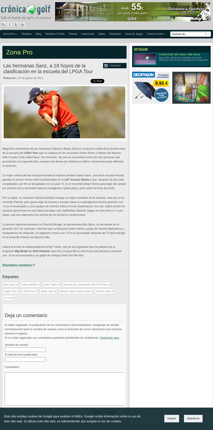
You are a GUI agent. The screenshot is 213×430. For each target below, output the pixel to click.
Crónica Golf (154, 33)
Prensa (73, 33)
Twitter (18, 24)
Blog (38, 33)
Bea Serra (9, 284)
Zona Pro (8, 33)
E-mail (21, 354)
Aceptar (171, 418)
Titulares (27, 33)
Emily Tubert (50, 284)
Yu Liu (7, 297)
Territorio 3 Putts (55, 33)
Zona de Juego (134, 33)
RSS (3, 24)
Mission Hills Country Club (75, 291)
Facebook (11, 24)
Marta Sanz (47, 291)
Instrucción (87, 33)
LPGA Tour (28, 291)
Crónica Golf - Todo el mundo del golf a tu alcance (29, 13)
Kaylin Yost (10, 291)
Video (101, 33)
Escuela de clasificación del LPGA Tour (85, 284)
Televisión (115, 33)
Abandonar (193, 418)
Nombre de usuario (16, 344)
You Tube (24, 24)
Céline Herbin (29, 284)
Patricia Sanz (103, 291)
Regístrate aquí (109, 337)
